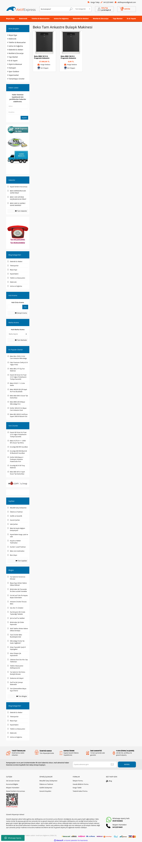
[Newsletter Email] (94, 764)
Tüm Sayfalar (21, 561)
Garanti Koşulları (45, 791)
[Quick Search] (14, 307)
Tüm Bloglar (21, 696)
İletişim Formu (78, 781)
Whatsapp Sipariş (13, 838)
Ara (25, 307)
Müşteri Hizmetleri (12, 787)
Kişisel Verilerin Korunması (15, 791)
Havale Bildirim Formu (80, 784)
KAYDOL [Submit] (126, 764)
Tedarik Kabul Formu (80, 791)
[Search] (57, 9)
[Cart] (126, 9)
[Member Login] (104, 9)
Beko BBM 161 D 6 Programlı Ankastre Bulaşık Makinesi (41, 57)
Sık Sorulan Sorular (13, 781)
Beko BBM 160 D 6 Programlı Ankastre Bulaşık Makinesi (68, 57)
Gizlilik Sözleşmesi (45, 787)
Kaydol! (24, 118)
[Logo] (21, 9)
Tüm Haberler (21, 211)
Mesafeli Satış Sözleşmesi (48, 781)
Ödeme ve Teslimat (46, 784)
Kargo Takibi (77, 787)
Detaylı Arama (21, 313)
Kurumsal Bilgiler (12, 784)
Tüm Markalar (21, 340)
